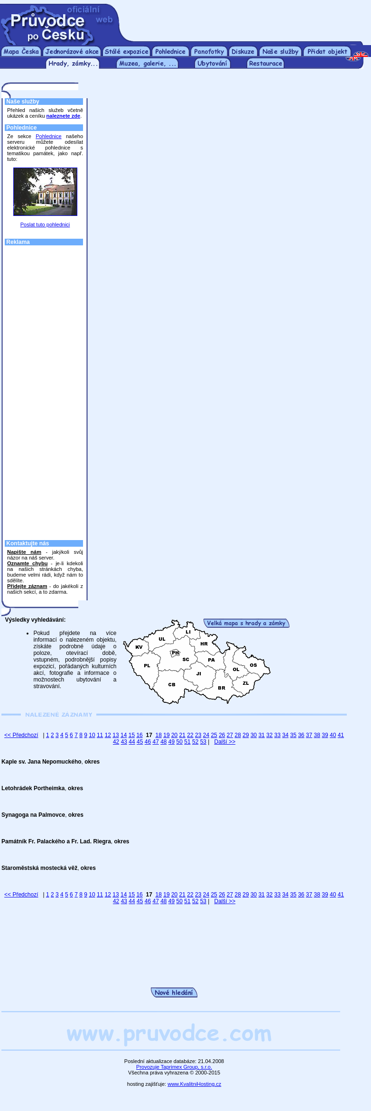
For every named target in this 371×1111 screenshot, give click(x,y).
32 (269, 735)
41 (341, 735)
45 (140, 741)
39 (325, 735)
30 (253, 735)
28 (238, 735)
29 (245, 735)
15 (132, 735)
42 (116, 741)
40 (333, 735)
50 (179, 741)
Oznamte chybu (27, 563)
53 (203, 741)
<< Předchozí (21, 735)
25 (214, 735)
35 (293, 735)
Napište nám (24, 552)
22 (190, 735)
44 (132, 741)
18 (159, 735)
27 (230, 735)
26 (222, 735)
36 (301, 735)
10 (92, 735)
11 (100, 735)
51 (187, 741)
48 (163, 741)
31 (262, 735)
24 (206, 735)
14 (124, 735)
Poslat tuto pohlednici (45, 224)
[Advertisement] (246, 18)
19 (166, 735)
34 (285, 735)
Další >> (224, 741)
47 (155, 741)
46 (148, 741)
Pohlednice (48, 136)
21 (182, 735)
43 (124, 741)
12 (108, 735)
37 (309, 735)
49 (171, 741)
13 (115, 735)
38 (317, 735)
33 (277, 735)
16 (139, 735)
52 (195, 741)
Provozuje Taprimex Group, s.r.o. (174, 1067)
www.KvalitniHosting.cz (194, 1084)
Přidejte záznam (27, 586)
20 (174, 735)
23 (198, 735)
